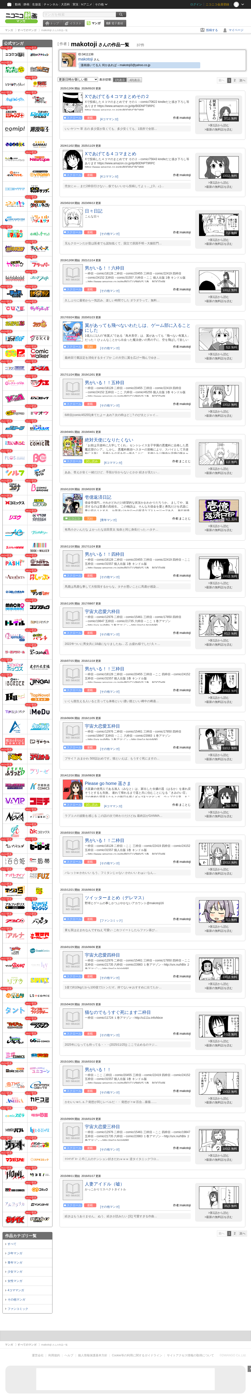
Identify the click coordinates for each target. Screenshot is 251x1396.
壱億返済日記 (98, 497)
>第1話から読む (218, 125)
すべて (12, 1244)
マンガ (96, 23)
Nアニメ (86, 4)
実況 (75, 4)
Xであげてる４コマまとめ (110, 153)
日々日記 (93, 211)
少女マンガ (15, 1271)
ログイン (196, 4)
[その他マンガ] (110, 234)
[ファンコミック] (111, 920)
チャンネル (51, 4)
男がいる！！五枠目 (105, 382)
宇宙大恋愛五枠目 (102, 726)
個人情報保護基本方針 (92, 1355)
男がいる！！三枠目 (105, 668)
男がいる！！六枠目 (105, 268)
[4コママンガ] (109, 119)
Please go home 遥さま (108, 783)
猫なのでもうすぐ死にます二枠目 (118, 1012)
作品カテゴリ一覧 (21, 1236)
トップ (54, 23)
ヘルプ (68, 1355)
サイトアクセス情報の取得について (190, 1355)
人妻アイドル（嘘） (105, 1184)
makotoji (85, 59)
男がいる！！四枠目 (105, 554)
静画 (26, 4)
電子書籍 (117, 23)
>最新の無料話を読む (218, 129)
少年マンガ (15, 1253)
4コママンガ (16, 1290)
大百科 (65, 4)
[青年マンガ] (108, 520)
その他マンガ (16, 1299)
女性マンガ (15, 1281)
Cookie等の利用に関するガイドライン (137, 1355)
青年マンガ (15, 1262)
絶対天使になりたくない (109, 440)
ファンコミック (18, 1309)
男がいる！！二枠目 (105, 840)
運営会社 (38, 1355)
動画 (18, 4)
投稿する (212, 30)
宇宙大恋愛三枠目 (102, 1126)
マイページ (236, 30)
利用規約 (54, 1355)
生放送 (36, 4)
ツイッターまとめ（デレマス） (116, 897)
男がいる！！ (98, 1069)
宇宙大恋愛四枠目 (102, 955)
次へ (242, 80)
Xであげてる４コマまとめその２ (117, 96)
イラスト (75, 23)
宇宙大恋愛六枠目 (102, 611)
